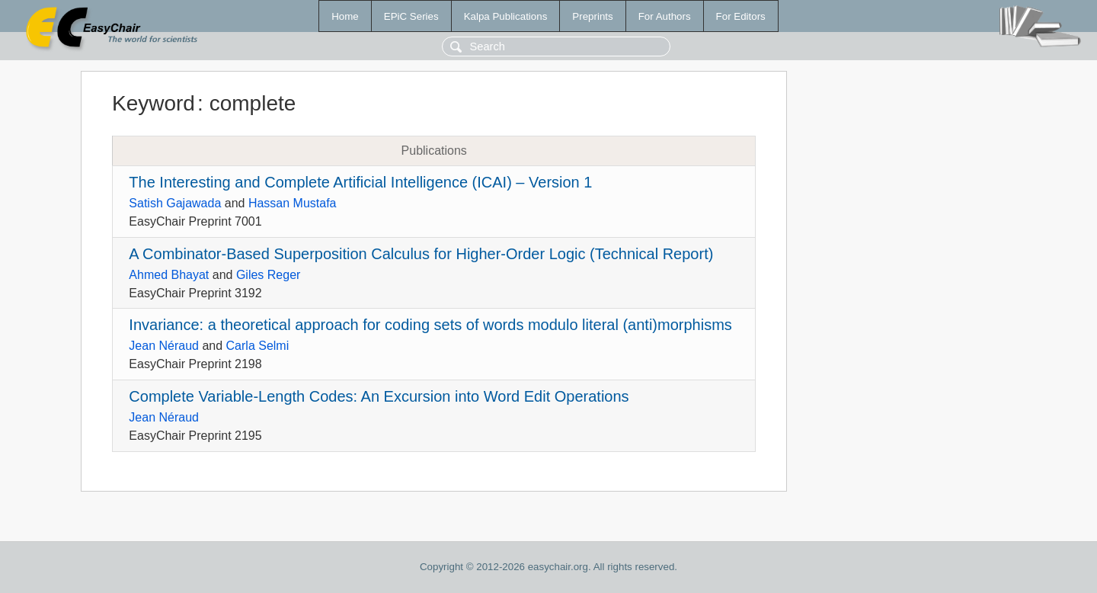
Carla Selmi (257, 345)
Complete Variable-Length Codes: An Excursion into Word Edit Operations (378, 396)
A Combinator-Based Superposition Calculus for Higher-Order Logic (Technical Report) (421, 253)
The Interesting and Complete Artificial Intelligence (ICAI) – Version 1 (360, 182)
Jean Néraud (164, 345)
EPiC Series (411, 16)
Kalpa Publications (506, 16)
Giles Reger (268, 274)
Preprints (592, 16)
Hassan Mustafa (292, 203)
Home (345, 16)
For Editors (741, 16)
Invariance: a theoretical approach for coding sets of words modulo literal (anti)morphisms (430, 324)
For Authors (664, 16)
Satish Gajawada (175, 203)
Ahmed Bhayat (169, 274)
